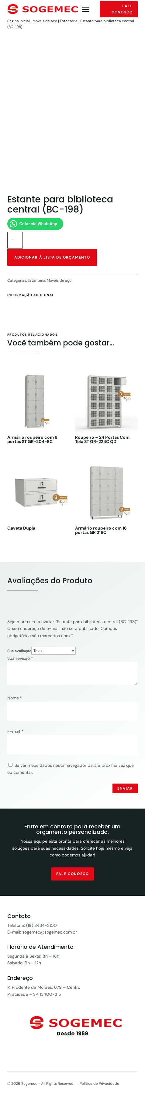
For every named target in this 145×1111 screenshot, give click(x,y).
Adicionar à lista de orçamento (52, 257)
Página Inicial (18, 21)
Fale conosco (122, 9)
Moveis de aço (45, 21)
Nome (14, 698)
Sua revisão (20, 658)
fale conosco (72, 873)
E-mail (15, 731)
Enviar (125, 788)
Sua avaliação (19, 650)
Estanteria (69, 21)
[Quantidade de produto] (15, 240)
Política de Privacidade (99, 1083)
